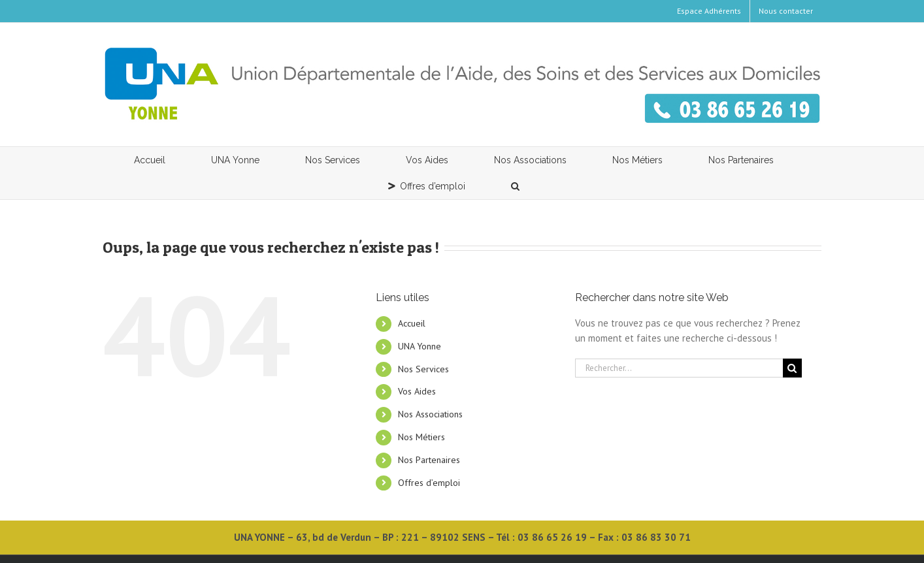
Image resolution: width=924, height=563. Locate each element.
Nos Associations (430, 414)
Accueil (411, 323)
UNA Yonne (419, 346)
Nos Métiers (421, 437)
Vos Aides (417, 391)
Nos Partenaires (429, 460)
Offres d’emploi (429, 483)
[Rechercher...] (679, 368)
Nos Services (423, 369)
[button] (516, 186)
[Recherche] (792, 368)
